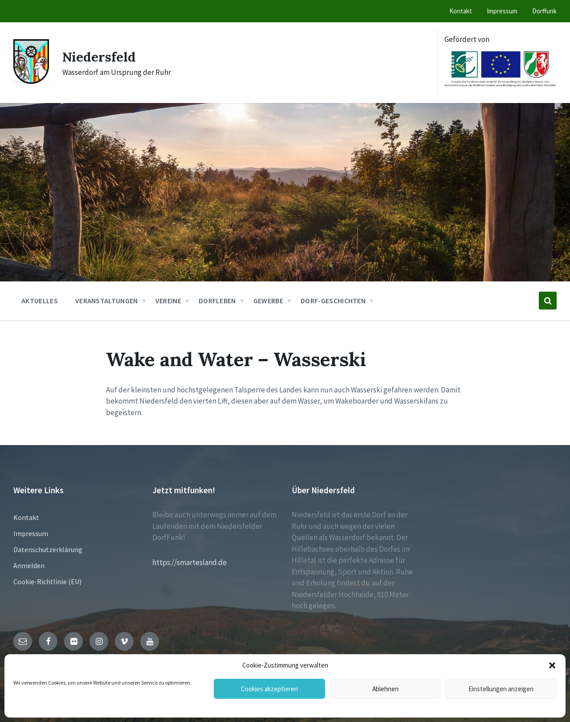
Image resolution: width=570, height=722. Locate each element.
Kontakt (26, 517)
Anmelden (29, 565)
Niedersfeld (99, 56)
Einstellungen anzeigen (500, 689)
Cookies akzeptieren (269, 689)
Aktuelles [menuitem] (39, 300)
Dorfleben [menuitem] (217, 300)
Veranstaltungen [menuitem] (106, 300)
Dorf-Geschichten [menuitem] (333, 300)
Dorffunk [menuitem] (544, 11)
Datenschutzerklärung (47, 549)
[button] (552, 665)
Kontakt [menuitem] (460, 11)
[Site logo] (31, 81)
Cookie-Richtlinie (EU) (47, 581)
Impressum (30, 533)
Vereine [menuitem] (168, 300)
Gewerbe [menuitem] (268, 300)
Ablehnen (385, 689)
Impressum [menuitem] (502, 11)
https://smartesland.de (189, 562)
